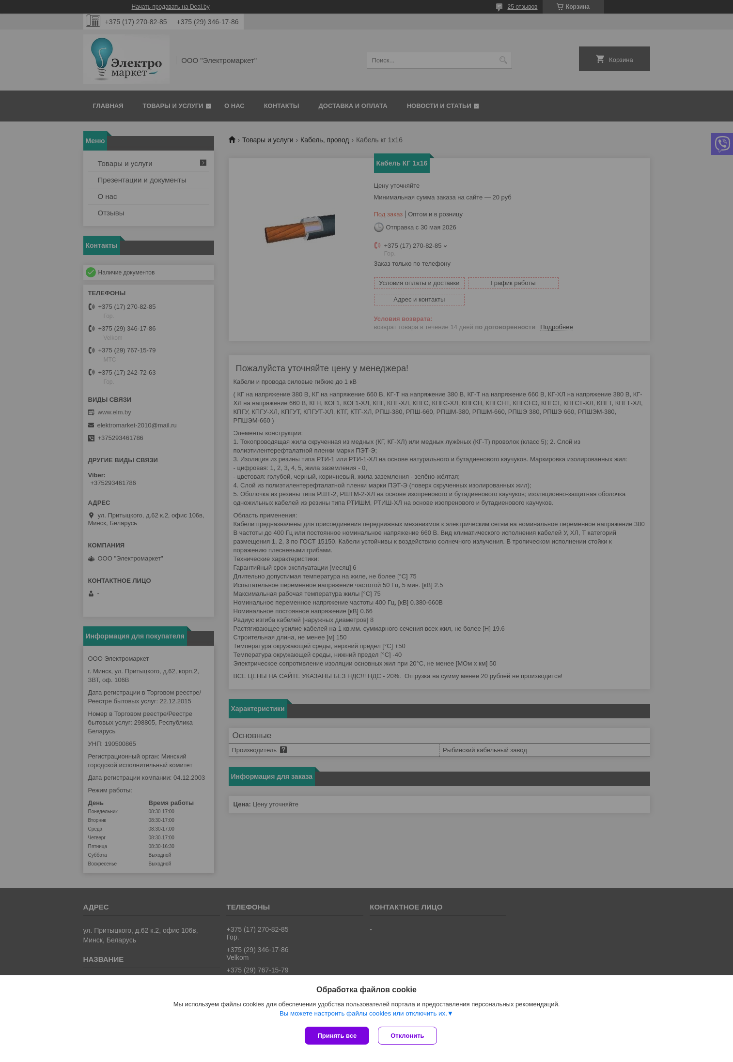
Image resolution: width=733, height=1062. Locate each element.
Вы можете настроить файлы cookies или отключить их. (363, 1014)
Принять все (337, 1035)
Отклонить (408, 1035)
